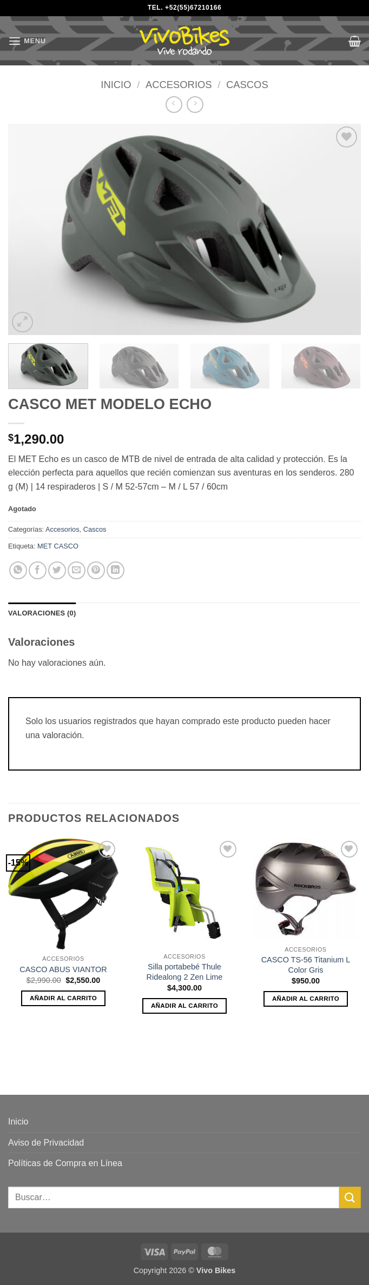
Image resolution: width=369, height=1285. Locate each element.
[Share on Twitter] (57, 570)
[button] (27, 41)
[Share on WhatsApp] (18, 570)
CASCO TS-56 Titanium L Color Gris (306, 964)
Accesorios (179, 84)
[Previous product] (195, 104)
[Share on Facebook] (38, 570)
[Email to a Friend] (76, 570)
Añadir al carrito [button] (63, 998)
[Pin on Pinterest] (96, 570)
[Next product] (174, 104)
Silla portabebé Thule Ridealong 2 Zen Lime (185, 971)
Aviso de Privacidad (46, 1142)
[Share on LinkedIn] (115, 570)
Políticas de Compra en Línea (65, 1163)
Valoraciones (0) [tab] (42, 613)
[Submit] (350, 1197)
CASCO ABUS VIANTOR (63, 969)
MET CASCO (57, 546)
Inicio (116, 84)
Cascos (247, 84)
